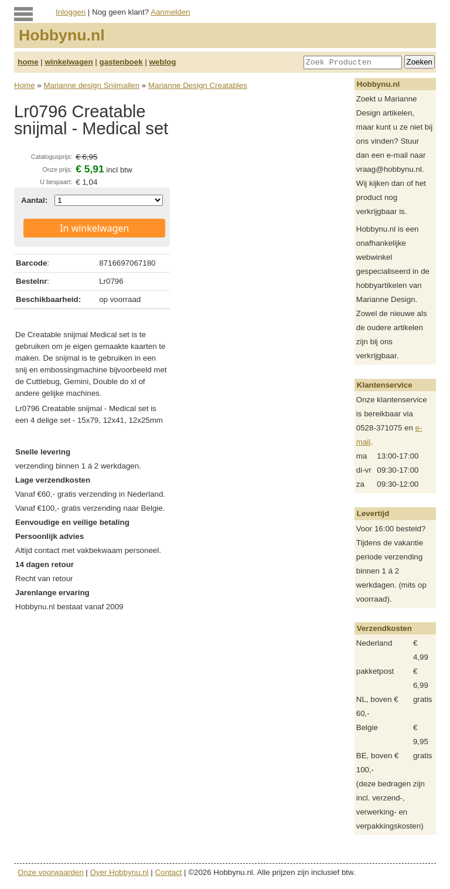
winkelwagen (69, 61)
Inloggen (71, 12)
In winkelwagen (94, 228)
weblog (162, 61)
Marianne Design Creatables (197, 85)
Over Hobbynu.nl (119, 872)
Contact (168, 872)
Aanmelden (170, 12)
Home (24, 85)
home (28, 61)
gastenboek (121, 61)
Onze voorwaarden (51, 872)
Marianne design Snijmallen (91, 85)
